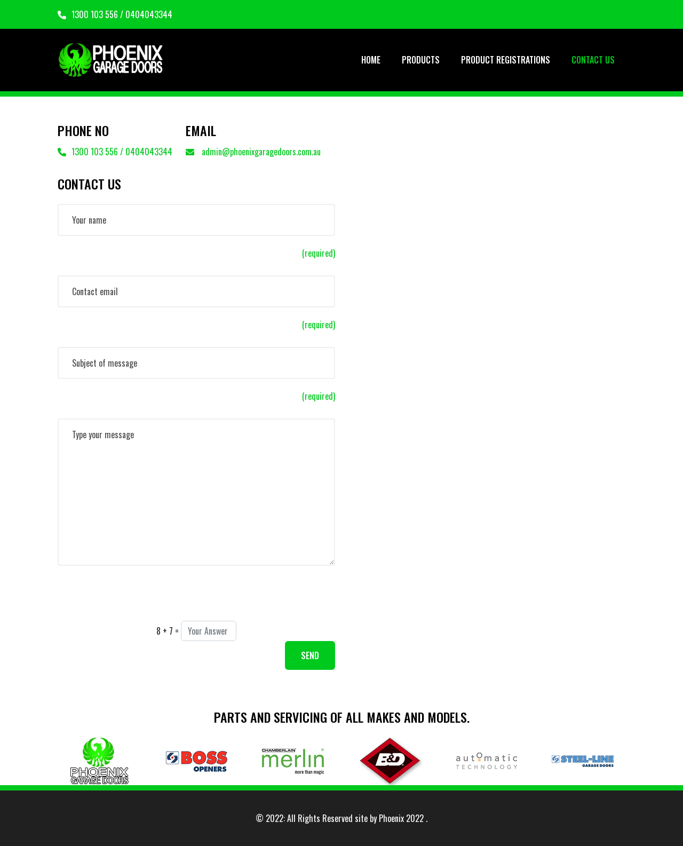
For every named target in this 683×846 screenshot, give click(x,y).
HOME (370, 59)
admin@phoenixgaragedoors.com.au (253, 151)
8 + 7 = (167, 630)
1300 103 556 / (91, 14)
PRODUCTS (421, 59)
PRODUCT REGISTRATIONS (505, 59)
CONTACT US (593, 59)
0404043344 (148, 14)
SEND (310, 655)
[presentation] (139, 600)
